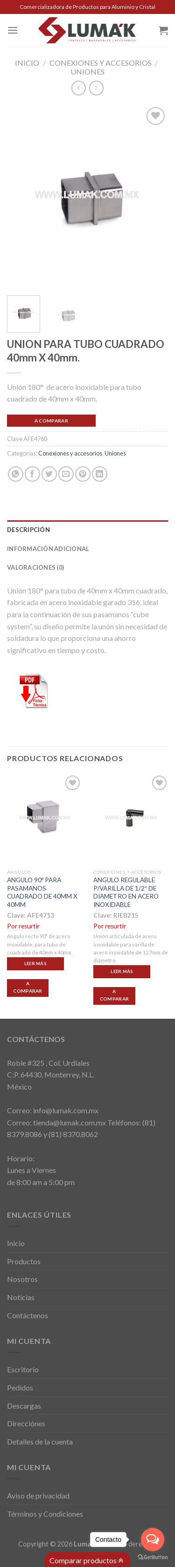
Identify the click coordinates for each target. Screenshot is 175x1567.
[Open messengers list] (152, 1539)
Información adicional (48, 548)
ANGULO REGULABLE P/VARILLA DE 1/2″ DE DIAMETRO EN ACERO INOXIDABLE (126, 892)
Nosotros (22, 1278)
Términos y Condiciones (45, 1513)
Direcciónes (26, 1423)
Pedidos (20, 1387)
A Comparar (51, 420)
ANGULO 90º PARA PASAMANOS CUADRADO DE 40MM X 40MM (42, 892)
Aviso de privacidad (38, 1495)
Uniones (87, 71)
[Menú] (12, 30)
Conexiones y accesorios (100, 62)
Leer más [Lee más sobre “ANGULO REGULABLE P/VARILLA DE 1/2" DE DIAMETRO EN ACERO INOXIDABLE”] (122, 971)
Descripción (28, 529)
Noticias (21, 1297)
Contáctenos (27, 1315)
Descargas (24, 1405)
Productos (24, 1261)
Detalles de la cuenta (40, 1441)
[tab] (87, 529)
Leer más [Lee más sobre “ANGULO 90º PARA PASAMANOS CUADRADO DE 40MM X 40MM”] (35, 963)
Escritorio (23, 1369)
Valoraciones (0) (35, 567)
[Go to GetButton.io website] (153, 1557)
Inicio (27, 62)
